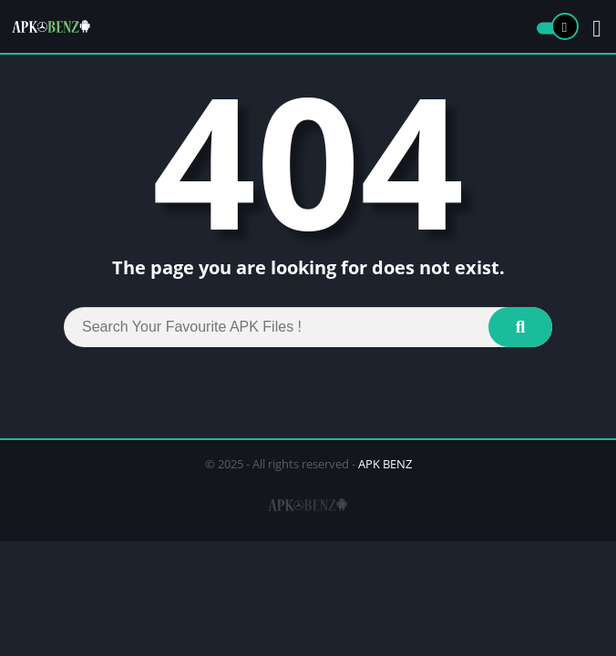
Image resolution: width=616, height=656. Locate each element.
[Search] (308, 327)
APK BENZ (385, 464)
